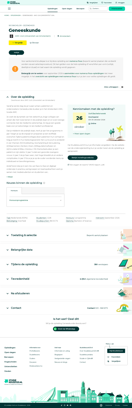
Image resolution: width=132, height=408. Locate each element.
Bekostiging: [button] (12, 221)
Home (6, 15)
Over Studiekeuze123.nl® (89, 351)
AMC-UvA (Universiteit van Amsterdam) (33, 36)
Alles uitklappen (113, 87)
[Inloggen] (120, 2)
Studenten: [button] (41, 218)
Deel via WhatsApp (64, 328)
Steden (7, 371)
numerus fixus (76, 61)
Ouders (32, 358)
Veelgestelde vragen (62, 358)
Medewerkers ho (35, 366)
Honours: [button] (70, 218)
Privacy (117, 405)
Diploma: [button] (70, 221)
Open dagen (67, 9)
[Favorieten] (106, 2)
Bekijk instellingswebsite (83, 158)
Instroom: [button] (100, 218)
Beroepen (80, 9)
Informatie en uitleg (62, 351)
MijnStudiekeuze (116, 351)
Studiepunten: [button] (43, 221)
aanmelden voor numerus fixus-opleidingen (84, 73)
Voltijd (16, 52)
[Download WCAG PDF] (101, 405)
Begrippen (59, 355)
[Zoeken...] (98, 8)
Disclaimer (108, 405)
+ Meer (10, 177)
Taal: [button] (9, 218)
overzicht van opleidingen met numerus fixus (55, 76)
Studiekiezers (34, 355)
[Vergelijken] (92, 2)
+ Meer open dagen (81, 134)
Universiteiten (10, 366)
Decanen (32, 362)
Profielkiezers (34, 351)
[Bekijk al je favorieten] (113, 357)
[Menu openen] (9, 8)
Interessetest (117, 9)
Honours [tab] (14, 191)
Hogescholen (10, 362)
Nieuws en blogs (61, 362)
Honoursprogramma (18, 200)
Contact (83, 362)
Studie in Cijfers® (86, 358)
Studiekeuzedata (86, 355)
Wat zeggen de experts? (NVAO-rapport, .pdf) (86, 165)
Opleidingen (53, 9)
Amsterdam (65, 36)
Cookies (125, 405)
